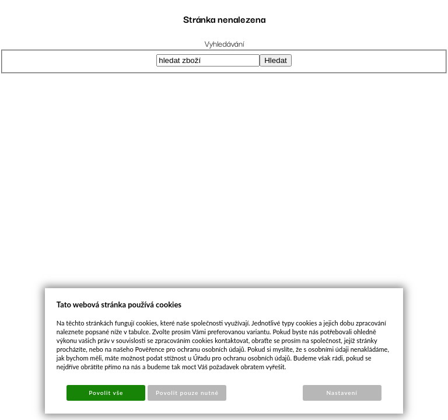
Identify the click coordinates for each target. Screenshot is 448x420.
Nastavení (342, 392)
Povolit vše (106, 392)
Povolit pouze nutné (187, 392)
